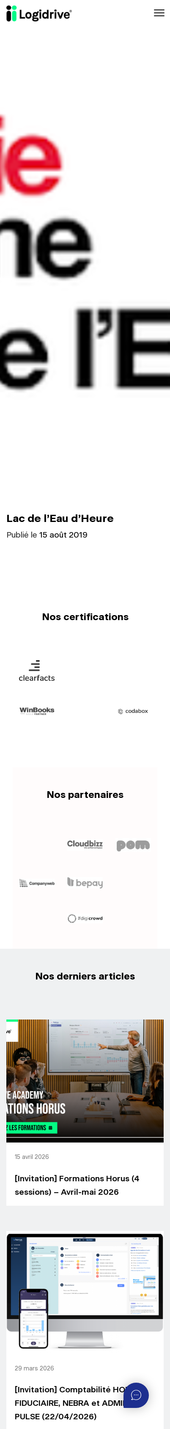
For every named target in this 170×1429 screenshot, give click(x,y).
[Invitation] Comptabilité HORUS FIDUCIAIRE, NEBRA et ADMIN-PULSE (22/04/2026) (78, 1403)
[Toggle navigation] (158, 13)
